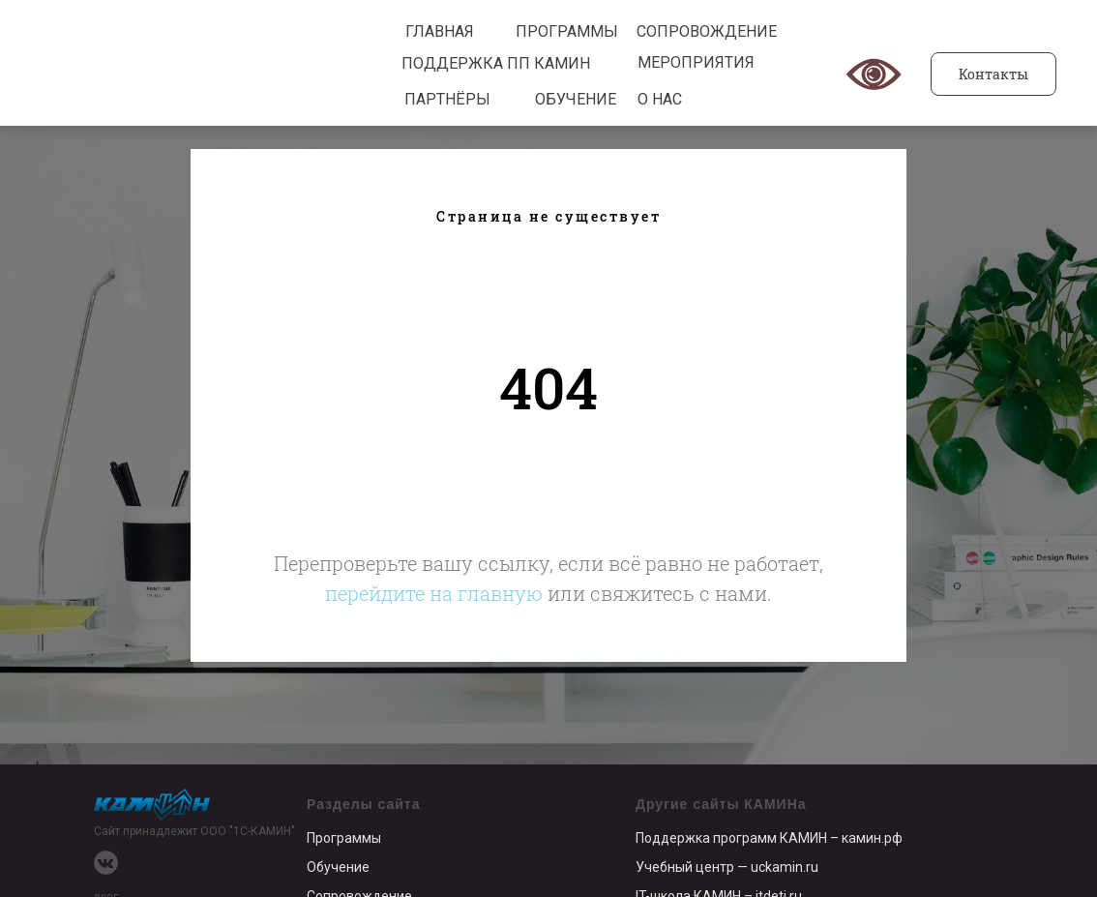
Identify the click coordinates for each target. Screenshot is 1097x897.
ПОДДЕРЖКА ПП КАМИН (495, 63)
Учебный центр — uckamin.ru (727, 867)
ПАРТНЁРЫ (447, 99)
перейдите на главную (434, 593)
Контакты (993, 74)
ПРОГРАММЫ (567, 31)
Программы (344, 838)
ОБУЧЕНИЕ (575, 99)
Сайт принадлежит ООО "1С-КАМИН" (194, 831)
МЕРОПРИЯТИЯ (696, 62)
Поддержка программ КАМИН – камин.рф (769, 838)
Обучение (338, 867)
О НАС (659, 99)
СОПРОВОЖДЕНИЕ (707, 31)
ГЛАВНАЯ (439, 31)
